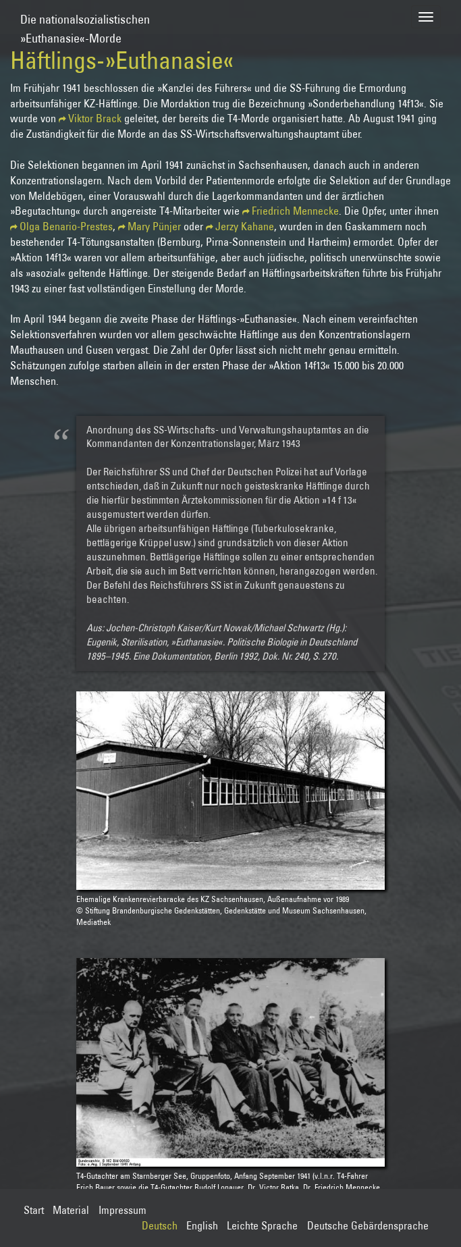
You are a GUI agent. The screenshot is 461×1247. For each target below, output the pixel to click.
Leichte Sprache (262, 1225)
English (202, 1225)
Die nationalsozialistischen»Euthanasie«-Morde (85, 22)
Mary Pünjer (154, 226)
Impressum (122, 1210)
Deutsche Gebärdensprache (368, 1225)
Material (71, 1210)
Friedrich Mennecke (295, 210)
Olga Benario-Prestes (66, 226)
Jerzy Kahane (244, 226)
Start (34, 1210)
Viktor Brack (94, 118)
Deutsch (160, 1225)
